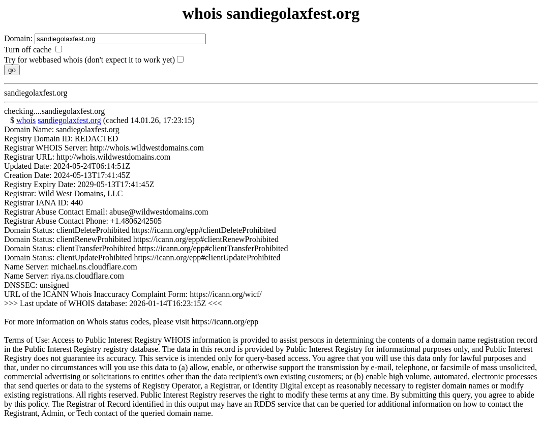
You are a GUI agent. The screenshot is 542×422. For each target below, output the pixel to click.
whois (26, 120)
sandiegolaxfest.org (69, 120)
